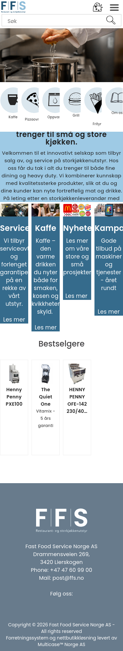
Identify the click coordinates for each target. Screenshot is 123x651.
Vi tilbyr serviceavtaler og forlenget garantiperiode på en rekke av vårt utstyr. (21, 272)
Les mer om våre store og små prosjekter (77, 256)
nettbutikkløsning (76, 638)
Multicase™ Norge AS (61, 644)
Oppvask (55, 106)
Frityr (97, 109)
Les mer (14, 320)
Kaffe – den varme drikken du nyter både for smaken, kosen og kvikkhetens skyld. (47, 276)
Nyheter (80, 228)
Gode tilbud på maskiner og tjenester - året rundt (109, 264)
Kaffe (13, 106)
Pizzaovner (34, 107)
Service (15, 228)
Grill (76, 105)
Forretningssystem (27, 638)
